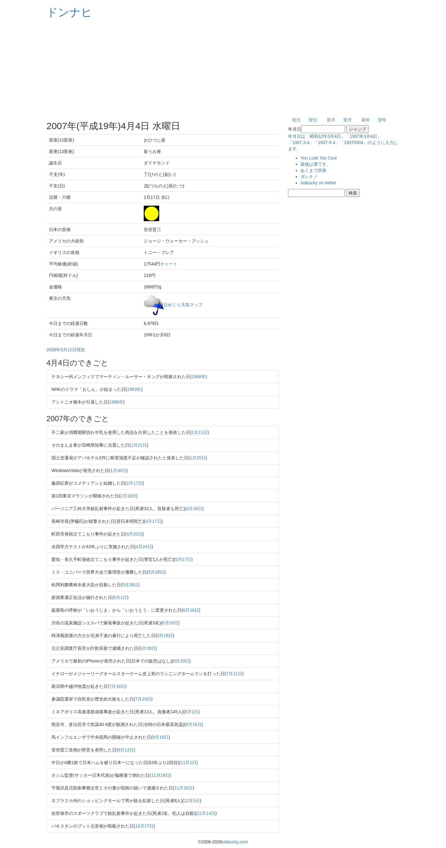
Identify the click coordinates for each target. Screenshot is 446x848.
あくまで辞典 (313, 170)
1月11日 (200, 432)
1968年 (199, 376)
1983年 (134, 389)
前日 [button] (296, 119)
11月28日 (183, 787)
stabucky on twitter (318, 182)
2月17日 (134, 483)
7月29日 (143, 699)
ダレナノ (309, 176)
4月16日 (194, 508)
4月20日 (134, 533)
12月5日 (192, 800)
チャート (168, 263)
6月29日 (181, 660)
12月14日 (206, 813)
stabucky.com (235, 841)
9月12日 (126, 749)
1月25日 (197, 457)
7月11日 (234, 673)
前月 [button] (331, 119)
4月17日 (153, 521)
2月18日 (128, 495)
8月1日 (192, 711)
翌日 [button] (312, 119)
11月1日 (188, 762)
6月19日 (170, 622)
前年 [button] (365, 119)
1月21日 (139, 445)
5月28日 (156, 572)
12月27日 (144, 826)
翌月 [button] (347, 119)
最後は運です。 (315, 164)
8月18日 (160, 737)
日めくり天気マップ (183, 304)
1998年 (116, 402)
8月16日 (193, 724)
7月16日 (117, 686)
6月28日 (147, 648)
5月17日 (183, 559)
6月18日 (191, 610)
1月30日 (118, 470)
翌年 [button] (382, 119)
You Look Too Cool (318, 157)
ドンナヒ (69, 12)
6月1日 (120, 597)
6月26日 (165, 635)
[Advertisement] (223, 68)
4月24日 (143, 546)
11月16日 (160, 775)
